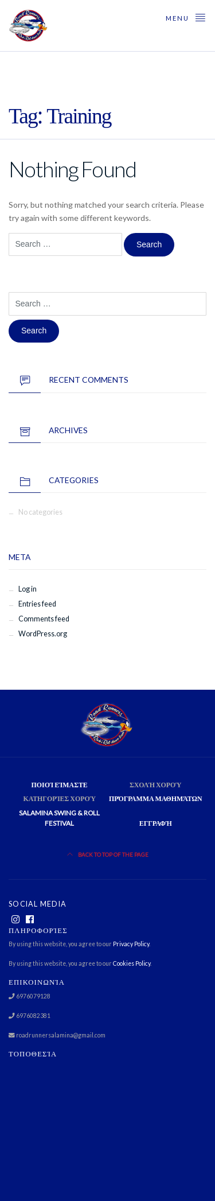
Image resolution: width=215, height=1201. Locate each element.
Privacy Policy (131, 943)
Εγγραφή (155, 823)
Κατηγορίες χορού (59, 798)
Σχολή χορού (156, 784)
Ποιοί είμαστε (60, 784)
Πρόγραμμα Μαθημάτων (155, 798)
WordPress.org (42, 633)
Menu (186, 17)
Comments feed (43, 619)
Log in (27, 589)
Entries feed (37, 604)
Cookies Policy (131, 963)
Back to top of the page (107, 855)
